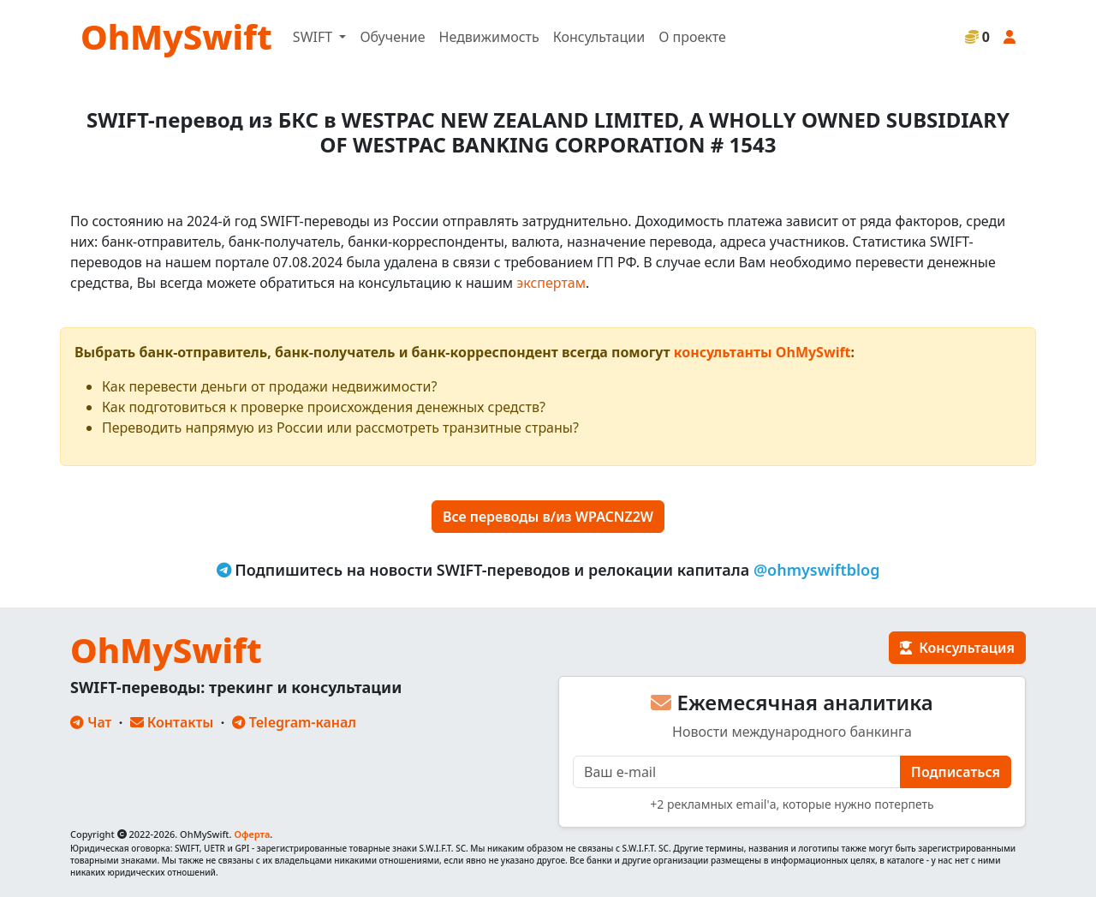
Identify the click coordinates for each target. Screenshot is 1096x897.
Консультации (599, 36)
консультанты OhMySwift (762, 352)
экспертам (551, 282)
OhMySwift (176, 36)
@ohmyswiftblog (817, 569)
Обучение (392, 36)
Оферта (252, 834)
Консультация (957, 647)
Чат (90, 722)
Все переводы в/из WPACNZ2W (548, 516)
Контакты (172, 722)
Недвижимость (489, 36)
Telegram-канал (294, 722)
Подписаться (955, 771)
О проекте (692, 36)
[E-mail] (737, 772)
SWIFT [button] (314, 36)
